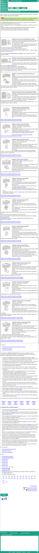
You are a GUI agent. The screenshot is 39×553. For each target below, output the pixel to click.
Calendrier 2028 (5, 465)
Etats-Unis (9, 413)
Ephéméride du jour (5, 471)
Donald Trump (13, 412)
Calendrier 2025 (5, 460)
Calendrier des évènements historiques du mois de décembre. (12, 341)
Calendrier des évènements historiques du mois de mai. (11, 196)
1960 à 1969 (20, 477)
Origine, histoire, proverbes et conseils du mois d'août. (10, 258)
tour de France (5, 421)
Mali (16, 410)
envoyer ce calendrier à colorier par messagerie (14, 53)
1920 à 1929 (9, 477)
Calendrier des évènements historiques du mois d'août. (11, 259)
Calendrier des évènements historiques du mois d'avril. (11, 175)
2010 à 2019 (34, 477)
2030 (6, 481)
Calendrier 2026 (5, 462)
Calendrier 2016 (5, 459)
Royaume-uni (29, 424)
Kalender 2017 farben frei (31, 490)
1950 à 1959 (17, 477)
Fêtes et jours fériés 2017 (6, 450)
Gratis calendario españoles (7, 534)
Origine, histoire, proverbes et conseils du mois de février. (22, 134)
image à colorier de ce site (12, 65)
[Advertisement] (23, 4)
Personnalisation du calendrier (7, 456)
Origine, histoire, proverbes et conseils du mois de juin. (11, 221)
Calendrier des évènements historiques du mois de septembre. (12, 278)
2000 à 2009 (32, 477)
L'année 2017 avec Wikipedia (7, 452)
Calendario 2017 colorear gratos (30, 489)
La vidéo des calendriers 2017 (7, 457)
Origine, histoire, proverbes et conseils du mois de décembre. (12, 340)
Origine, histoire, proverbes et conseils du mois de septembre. (12, 277)
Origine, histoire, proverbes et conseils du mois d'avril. (10, 173)
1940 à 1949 (15, 477)
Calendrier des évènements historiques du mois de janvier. (11, 120)
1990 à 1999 (29, 477)
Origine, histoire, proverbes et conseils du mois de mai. (11, 195)
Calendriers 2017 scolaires (7, 348)
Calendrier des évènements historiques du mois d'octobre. (11, 297)
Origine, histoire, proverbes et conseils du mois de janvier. (11, 119)
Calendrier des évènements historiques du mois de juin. (11, 222)
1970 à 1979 (23, 477)
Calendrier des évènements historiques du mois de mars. (11, 156)
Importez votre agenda (9, 18)
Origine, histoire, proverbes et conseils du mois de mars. (11, 154)
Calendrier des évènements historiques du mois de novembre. (12, 318)
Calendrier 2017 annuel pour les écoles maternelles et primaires (13, 346)
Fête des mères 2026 (6, 468)
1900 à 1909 (3, 477)
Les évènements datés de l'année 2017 (9, 449)
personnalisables (19, 389)
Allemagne (25, 421)
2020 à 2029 (3, 481)
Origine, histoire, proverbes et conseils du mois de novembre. (12, 317)
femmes (16, 437)
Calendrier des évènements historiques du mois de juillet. (11, 241)
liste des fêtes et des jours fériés (20, 187)
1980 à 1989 (26, 477)
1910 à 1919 (6, 477)
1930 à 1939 (12, 477)
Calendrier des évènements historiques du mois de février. (11, 135)
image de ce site (31, 99)
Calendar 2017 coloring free (30, 487)
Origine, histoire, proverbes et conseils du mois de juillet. (11, 240)
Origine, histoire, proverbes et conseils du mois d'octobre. (11, 296)
